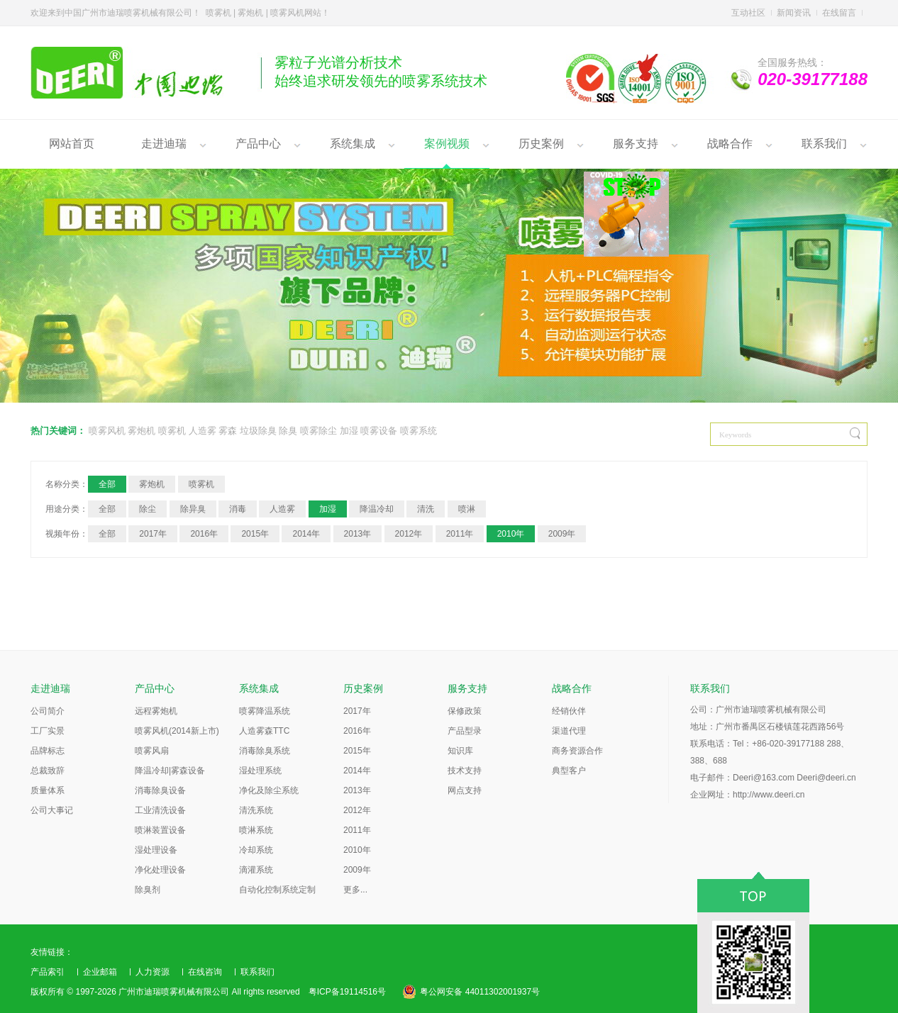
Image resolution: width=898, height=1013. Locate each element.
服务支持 (635, 144)
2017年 (153, 534)
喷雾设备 (378, 430)
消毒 (237, 509)
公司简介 (48, 711)
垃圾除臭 (258, 430)
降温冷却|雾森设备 (170, 771)
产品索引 (48, 972)
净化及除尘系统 (269, 790)
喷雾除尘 (318, 430)
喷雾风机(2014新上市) (177, 731)
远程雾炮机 (156, 711)
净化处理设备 (160, 870)
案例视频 (447, 144)
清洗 (425, 509)
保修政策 (465, 711)
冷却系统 (256, 850)
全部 (107, 484)
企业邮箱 (100, 972)
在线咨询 (205, 972)
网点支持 (465, 790)
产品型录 (465, 731)
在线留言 (839, 13)
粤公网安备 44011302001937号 (480, 992)
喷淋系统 (256, 830)
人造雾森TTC (264, 731)
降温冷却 (377, 509)
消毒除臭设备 (160, 790)
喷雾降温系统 (264, 711)
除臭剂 (147, 890)
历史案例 (541, 144)
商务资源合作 (577, 751)
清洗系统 (256, 810)
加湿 (349, 430)
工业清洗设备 (160, 810)
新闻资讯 (794, 13)
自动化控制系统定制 (277, 890)
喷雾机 (172, 430)
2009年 (562, 534)
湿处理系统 (260, 771)
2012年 (409, 534)
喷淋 (466, 509)
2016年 (204, 534)
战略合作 (730, 144)
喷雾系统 (418, 430)
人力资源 (152, 972)
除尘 (147, 509)
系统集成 (352, 144)
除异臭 (193, 509)
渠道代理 (569, 731)
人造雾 (202, 430)
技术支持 (465, 771)
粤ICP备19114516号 (347, 992)
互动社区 (748, 13)
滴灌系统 (256, 870)
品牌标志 (48, 751)
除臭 (288, 430)
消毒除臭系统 (264, 751)
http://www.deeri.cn (768, 795)
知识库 (460, 751)
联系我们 (824, 144)
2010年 (511, 534)
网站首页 (71, 144)
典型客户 (569, 771)
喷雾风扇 (152, 751)
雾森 (227, 430)
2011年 (460, 534)
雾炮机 (141, 430)
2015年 (255, 534)
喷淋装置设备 (160, 830)
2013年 (358, 534)
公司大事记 (52, 810)
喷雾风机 (107, 430)
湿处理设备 (156, 850)
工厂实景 (48, 731)
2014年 (306, 534)
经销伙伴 (569, 711)
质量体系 (48, 790)
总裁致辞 (48, 771)
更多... (355, 890)
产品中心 (258, 144)
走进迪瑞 (164, 144)
